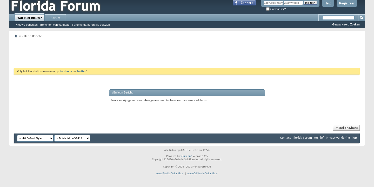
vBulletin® (186, 156)
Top (354, 137)
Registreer (347, 3)
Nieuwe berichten (27, 24)
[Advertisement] (187, 51)
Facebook (66, 71)
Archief (319, 137)
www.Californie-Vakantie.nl (202, 173)
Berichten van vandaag (55, 24)
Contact (285, 137)
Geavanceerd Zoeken (346, 24)
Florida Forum (302, 137)
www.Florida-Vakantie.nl (170, 173)
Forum (55, 18)
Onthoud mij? (276, 9)
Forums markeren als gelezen (91, 24)
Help (328, 3)
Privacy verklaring (338, 137)
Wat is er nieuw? (29, 18)
